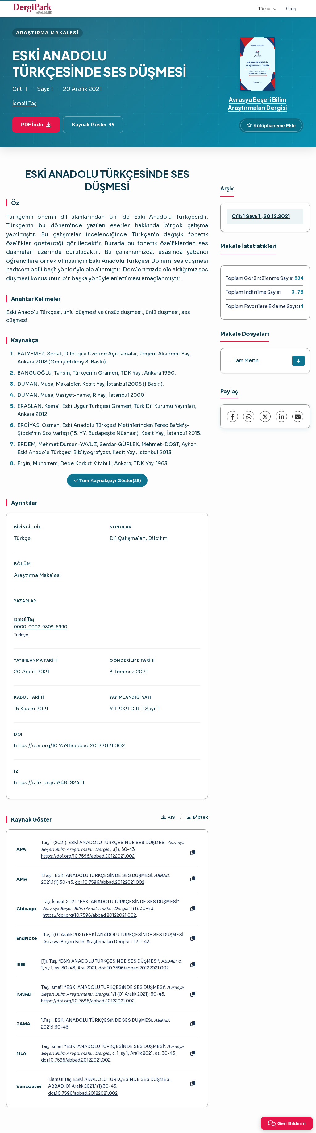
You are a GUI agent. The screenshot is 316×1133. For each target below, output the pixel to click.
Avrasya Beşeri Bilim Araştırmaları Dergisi (257, 103)
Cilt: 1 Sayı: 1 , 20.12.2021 (261, 216)
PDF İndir (36, 124)
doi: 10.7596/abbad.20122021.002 (133, 968)
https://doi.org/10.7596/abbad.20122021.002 (69, 745)
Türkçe (267, 8)
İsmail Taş (24, 103)
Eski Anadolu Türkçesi (33, 312)
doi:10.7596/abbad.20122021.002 (109, 882)
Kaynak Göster (93, 124)
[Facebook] (232, 416)
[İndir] (298, 361)
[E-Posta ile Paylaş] (297, 416)
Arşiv (227, 188)
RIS (168, 817)
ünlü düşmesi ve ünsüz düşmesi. (103, 312)
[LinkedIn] (281, 416)
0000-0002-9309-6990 (40, 627)
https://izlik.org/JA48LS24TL (49, 782)
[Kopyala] (193, 853)
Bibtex (197, 817)
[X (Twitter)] (265, 416)
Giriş (291, 8)
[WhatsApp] (248, 416)
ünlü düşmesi (162, 312)
